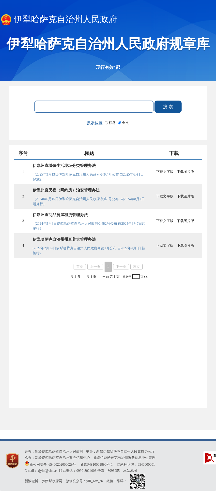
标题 (113, 123)
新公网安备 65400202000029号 (51, 464)
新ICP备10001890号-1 (96, 464)
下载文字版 (164, 172)
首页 (79, 266)
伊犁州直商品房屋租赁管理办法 (60, 215)
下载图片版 (185, 172)
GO (146, 277)
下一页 (121, 266)
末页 (136, 266)
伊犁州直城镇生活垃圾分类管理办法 (64, 166)
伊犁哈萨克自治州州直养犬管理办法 (64, 239)
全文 (125, 123)
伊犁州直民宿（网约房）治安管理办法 (66, 190)
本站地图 (130, 471)
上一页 (95, 266)
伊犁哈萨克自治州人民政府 (58, 20)
